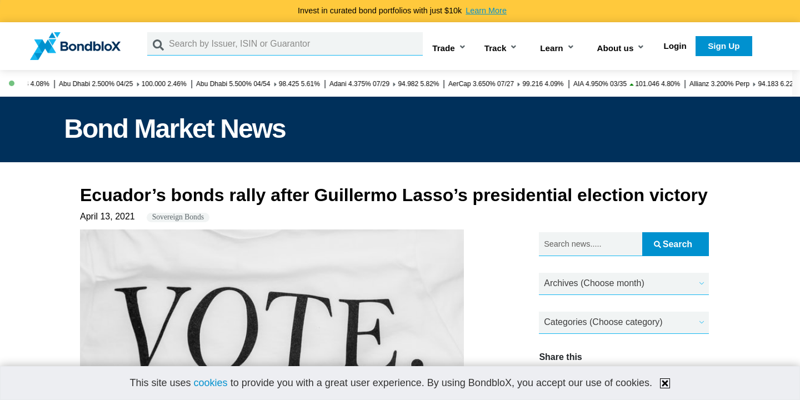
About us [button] (615, 48)
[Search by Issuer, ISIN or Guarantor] (296, 44)
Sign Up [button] (723, 46)
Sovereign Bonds (178, 217)
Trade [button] (443, 48)
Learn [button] (551, 48)
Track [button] (495, 48)
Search (673, 244)
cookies (211, 382)
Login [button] (675, 46)
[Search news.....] (590, 244)
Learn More (486, 10)
